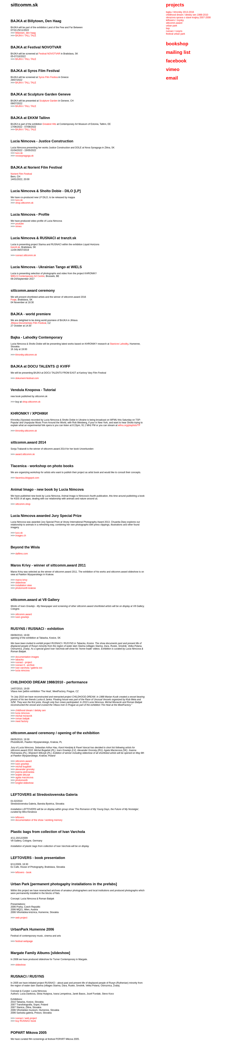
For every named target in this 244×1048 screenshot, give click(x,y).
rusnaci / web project (26, 1018)
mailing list (178, 52)
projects (175, 4)
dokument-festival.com (27, 378)
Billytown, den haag (25, 33)
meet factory (21, 721)
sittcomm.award (23, 614)
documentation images (27, 657)
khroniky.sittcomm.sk (26, 354)
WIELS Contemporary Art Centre (28, 276)
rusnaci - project (23, 662)
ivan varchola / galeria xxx (28, 667)
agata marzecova (24, 777)
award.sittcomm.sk (25, 454)
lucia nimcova (22, 670)
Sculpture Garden (48, 100)
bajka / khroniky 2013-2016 (180, 12)
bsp (168, 28)
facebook (176, 60)
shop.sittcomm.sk (24, 202)
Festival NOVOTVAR (49, 53)
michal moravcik (23, 715)
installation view (23, 585)
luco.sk (19, 153)
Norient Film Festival (21, 173)
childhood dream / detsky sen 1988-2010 (187, 14)
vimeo (18, 226)
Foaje (14, 299)
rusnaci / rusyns (174, 31)
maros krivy (21, 580)
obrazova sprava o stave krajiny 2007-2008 (188, 17)
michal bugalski (23, 766)
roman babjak (22, 718)
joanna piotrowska (24, 772)
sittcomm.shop (22, 504)
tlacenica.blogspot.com (27, 477)
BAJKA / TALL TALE (25, 35)
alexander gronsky (24, 769)
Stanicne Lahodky (119, 343)
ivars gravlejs (22, 617)
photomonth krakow (25, 588)
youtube (19, 223)
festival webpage (24, 941)
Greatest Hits (49, 124)
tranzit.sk (15, 247)
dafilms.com (21, 553)
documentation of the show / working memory (38, 820)
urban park (171, 25)
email (172, 78)
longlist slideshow (24, 783)
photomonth (21, 780)
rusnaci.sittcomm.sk (25, 255)
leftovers (19, 817)
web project (21, 917)
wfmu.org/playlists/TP (129, 425)
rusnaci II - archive (24, 665)
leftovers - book (23, 872)
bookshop (177, 43)
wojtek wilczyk (22, 774)
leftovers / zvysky (175, 20)
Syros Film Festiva (48, 77)
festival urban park (175, 33)
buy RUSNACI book (25, 1021)
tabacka (19, 659)
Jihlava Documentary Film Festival (28, 323)
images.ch (20, 535)
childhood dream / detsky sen (30, 710)
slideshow (20, 582)
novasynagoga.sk (24, 155)
